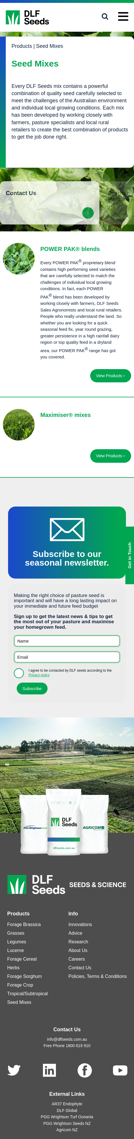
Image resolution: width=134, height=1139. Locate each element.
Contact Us (80, 967)
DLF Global (67, 1110)
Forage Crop (20, 985)
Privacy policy (39, 675)
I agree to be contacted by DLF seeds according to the (70, 672)
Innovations (80, 924)
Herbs (13, 967)
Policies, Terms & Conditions (98, 976)
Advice (75, 933)
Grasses (15, 933)
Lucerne (15, 950)
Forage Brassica (24, 924)
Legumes (16, 941)
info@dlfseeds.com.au (67, 1039)
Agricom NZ (67, 1129)
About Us (78, 950)
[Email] (67, 657)
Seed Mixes (49, 46)
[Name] (67, 641)
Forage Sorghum (24, 976)
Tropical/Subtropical (27, 993)
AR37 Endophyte (67, 1104)
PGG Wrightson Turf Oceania (67, 1117)
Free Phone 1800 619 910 (67, 1045)
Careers (77, 959)
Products (22, 46)
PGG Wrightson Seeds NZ (67, 1123)
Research (78, 941)
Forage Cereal (22, 959)
